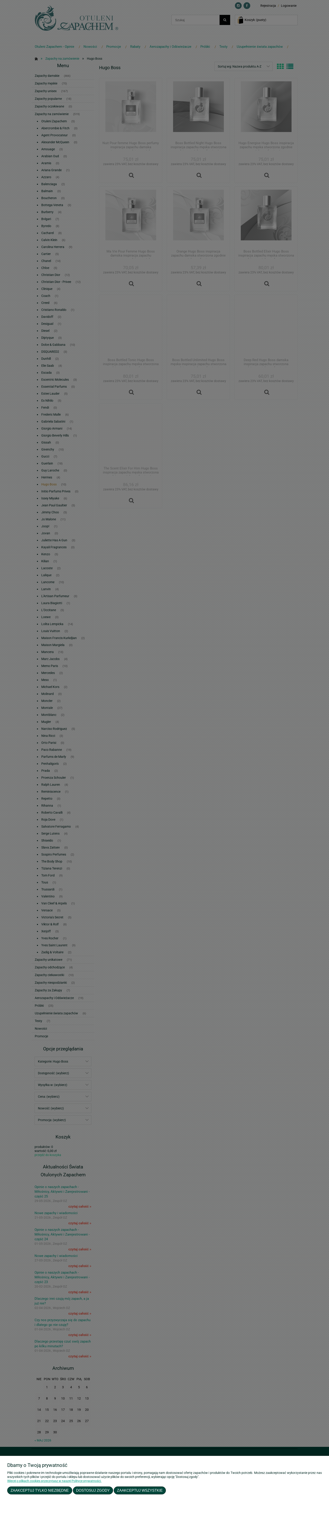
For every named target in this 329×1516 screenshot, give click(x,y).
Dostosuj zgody (93, 1490)
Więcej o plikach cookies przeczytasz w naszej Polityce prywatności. (54, 1481)
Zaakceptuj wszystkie (140, 1490)
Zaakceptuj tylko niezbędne (40, 1490)
